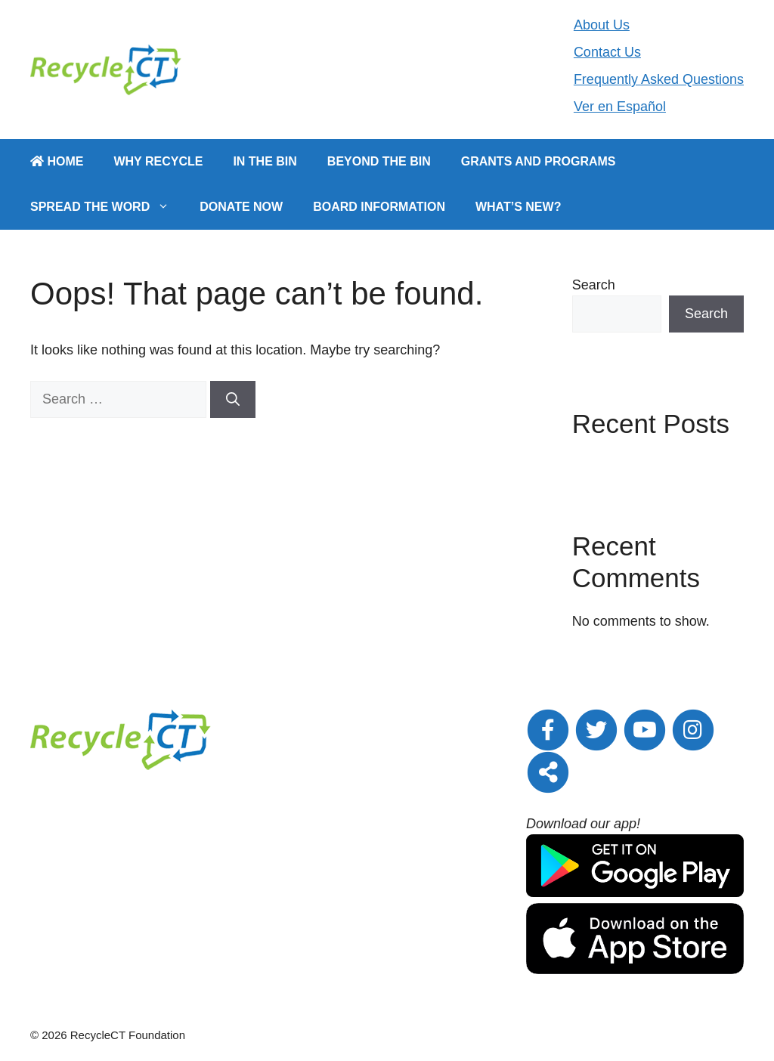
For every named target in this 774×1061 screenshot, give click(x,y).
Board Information (379, 206)
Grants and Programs (538, 161)
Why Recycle (158, 161)
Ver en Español (620, 106)
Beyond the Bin (379, 161)
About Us (602, 24)
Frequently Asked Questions (659, 79)
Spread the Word (107, 207)
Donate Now (241, 206)
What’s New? (518, 206)
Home (56, 161)
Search (593, 284)
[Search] (232, 399)
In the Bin (264, 161)
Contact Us (607, 52)
